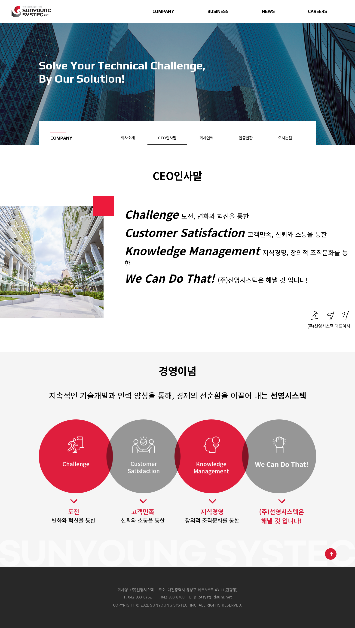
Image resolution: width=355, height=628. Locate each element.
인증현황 (246, 138)
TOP (331, 554)
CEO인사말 (167, 138)
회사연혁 (206, 138)
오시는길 (285, 138)
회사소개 (128, 138)
